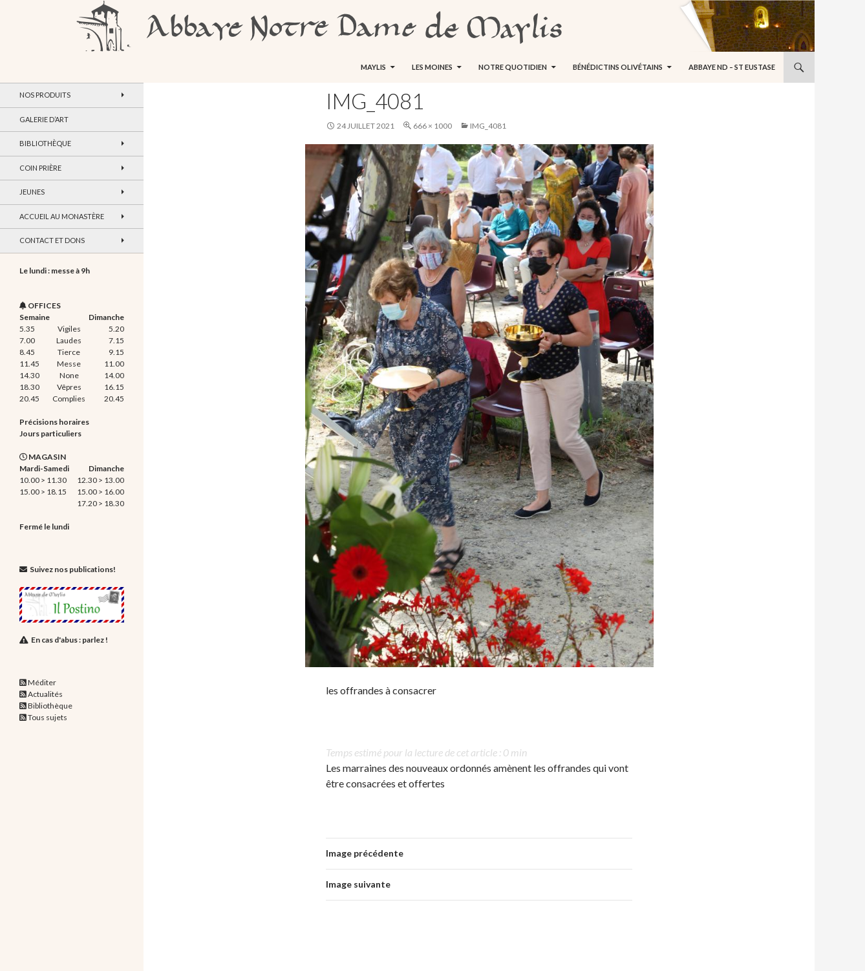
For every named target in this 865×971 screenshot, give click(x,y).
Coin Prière (40, 168)
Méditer (42, 682)
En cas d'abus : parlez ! (69, 640)
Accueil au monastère (61, 216)
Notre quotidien (512, 67)
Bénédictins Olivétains (618, 67)
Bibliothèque (45, 143)
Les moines (432, 67)
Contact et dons (52, 240)
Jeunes (32, 191)
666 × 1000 (432, 126)
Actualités (45, 694)
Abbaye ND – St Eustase (732, 67)
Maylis (373, 67)
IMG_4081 (488, 126)
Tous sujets (47, 717)
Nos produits (44, 95)
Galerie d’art (44, 119)
